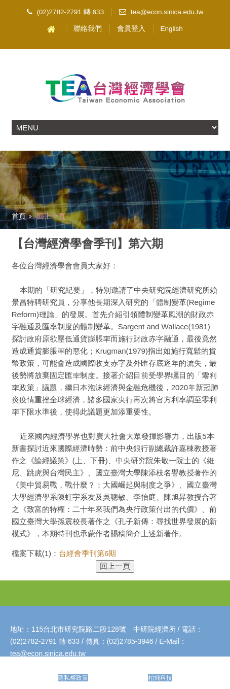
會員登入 (131, 28)
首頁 (19, 216)
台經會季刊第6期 (87, 553)
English (172, 28)
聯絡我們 (87, 28)
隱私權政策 (73, 677)
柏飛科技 (160, 677)
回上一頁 (51, 216)
